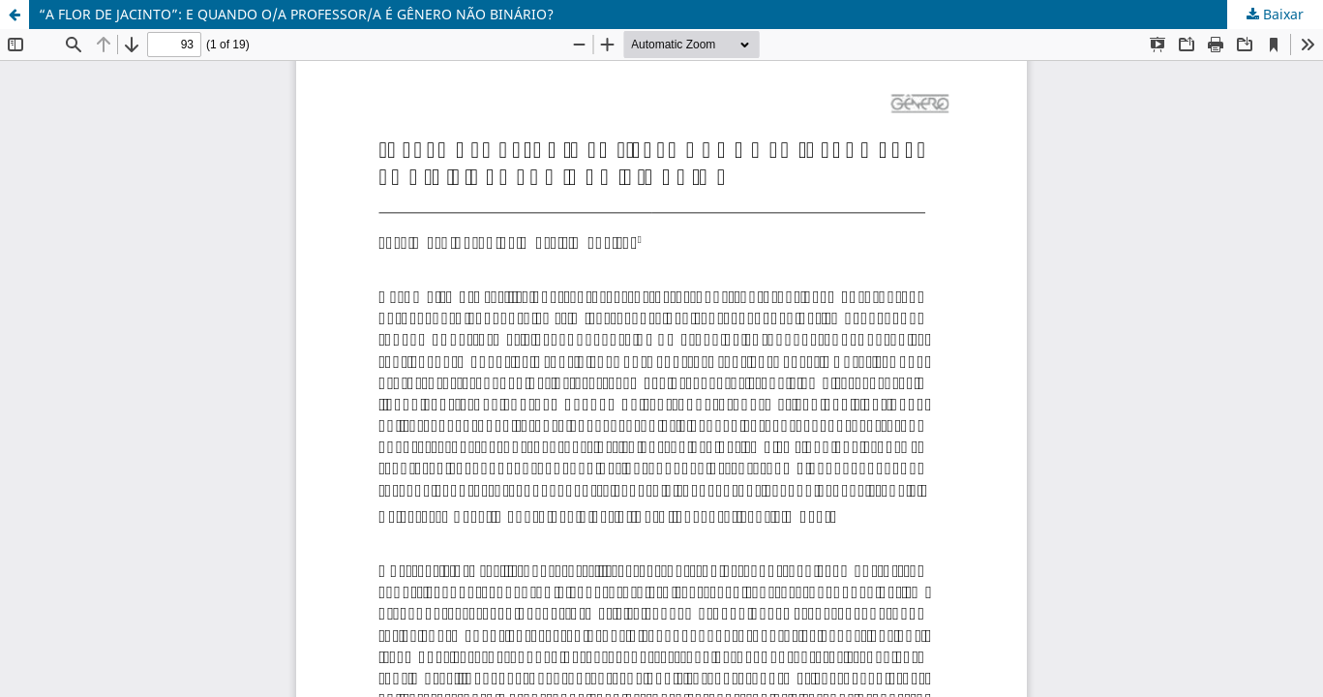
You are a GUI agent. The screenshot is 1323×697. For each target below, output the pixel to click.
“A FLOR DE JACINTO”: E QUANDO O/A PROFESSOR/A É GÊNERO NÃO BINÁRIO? (296, 14)
